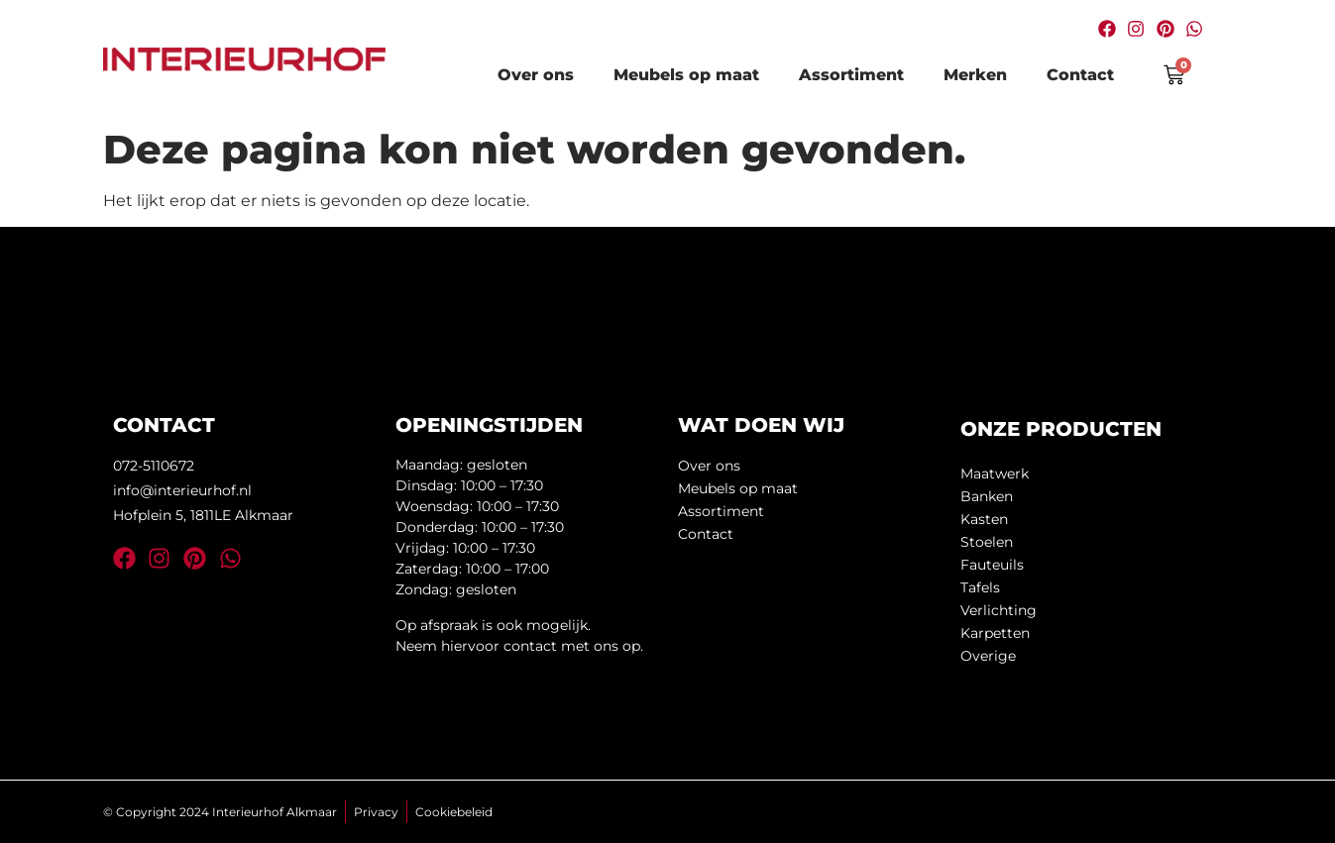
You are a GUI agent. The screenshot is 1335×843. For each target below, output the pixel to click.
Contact (1080, 74)
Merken (975, 74)
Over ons (536, 74)
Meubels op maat (686, 74)
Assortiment (851, 74)
